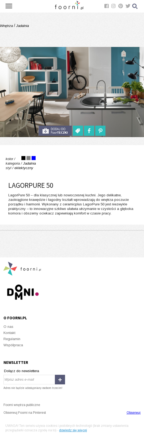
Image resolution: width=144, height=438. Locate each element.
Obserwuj (134, 413)
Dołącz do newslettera (21, 371)
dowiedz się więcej (73, 430)
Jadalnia (22, 26)
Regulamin (11, 339)
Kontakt (9, 333)
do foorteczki (55, 131)
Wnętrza (7, 26)
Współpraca (13, 345)
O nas (8, 327)
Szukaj (135, 6)
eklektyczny (23, 168)
